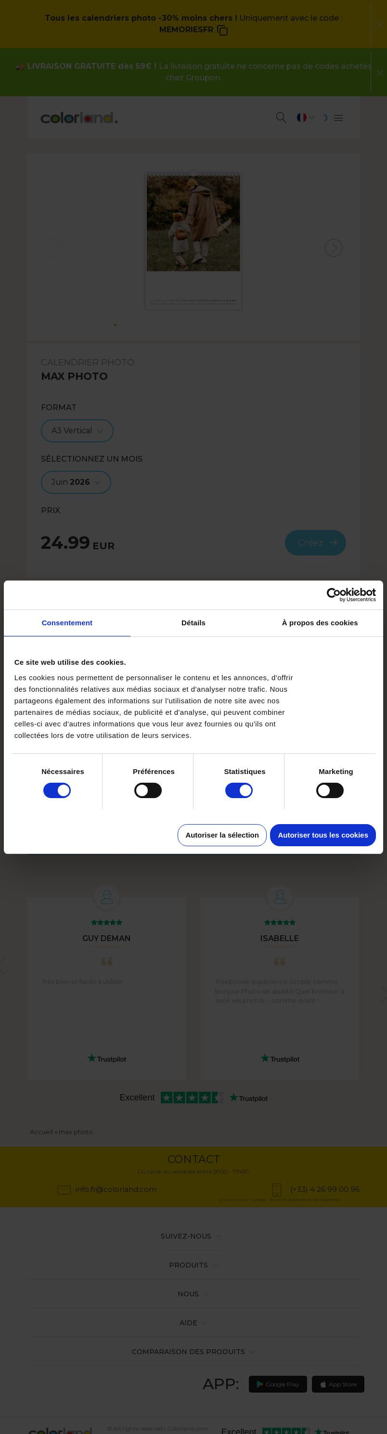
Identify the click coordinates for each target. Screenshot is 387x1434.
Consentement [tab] (67, 623)
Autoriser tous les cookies (323, 835)
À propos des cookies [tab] (320, 623)
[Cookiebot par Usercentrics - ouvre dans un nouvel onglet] (334, 595)
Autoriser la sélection (222, 835)
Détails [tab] (193, 623)
